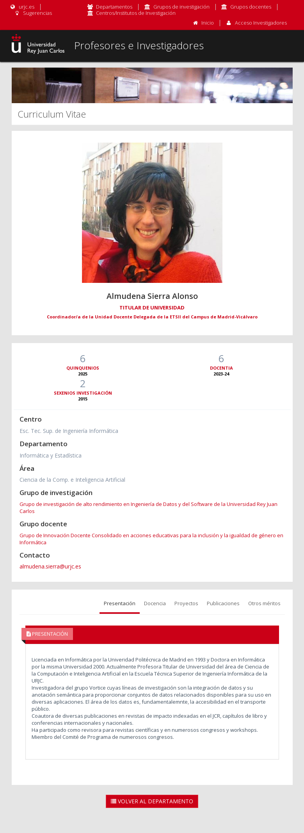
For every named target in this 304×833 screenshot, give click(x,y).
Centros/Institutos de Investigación (136, 12)
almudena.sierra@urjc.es (50, 566)
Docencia (155, 603)
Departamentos (114, 6)
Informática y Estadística (51, 455)
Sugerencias (33, 12)
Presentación (119, 603)
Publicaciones (223, 603)
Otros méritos (264, 603)
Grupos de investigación (181, 6)
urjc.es (22, 6)
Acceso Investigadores (261, 22)
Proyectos (186, 603)
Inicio (207, 22)
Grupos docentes (250, 6)
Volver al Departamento (152, 801)
